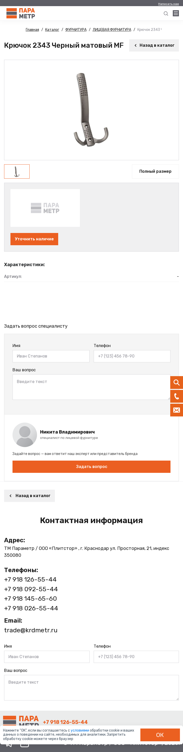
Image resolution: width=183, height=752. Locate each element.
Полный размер (155, 171)
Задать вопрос (91, 466)
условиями (80, 730)
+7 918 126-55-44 (30, 579)
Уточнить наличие (34, 239)
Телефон (102, 345)
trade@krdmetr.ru (30, 630)
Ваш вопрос (24, 369)
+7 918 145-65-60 (30, 598)
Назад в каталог (154, 45)
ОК (160, 734)
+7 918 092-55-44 (31, 589)
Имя (16, 345)
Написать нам (168, 4)
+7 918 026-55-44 (31, 608)
